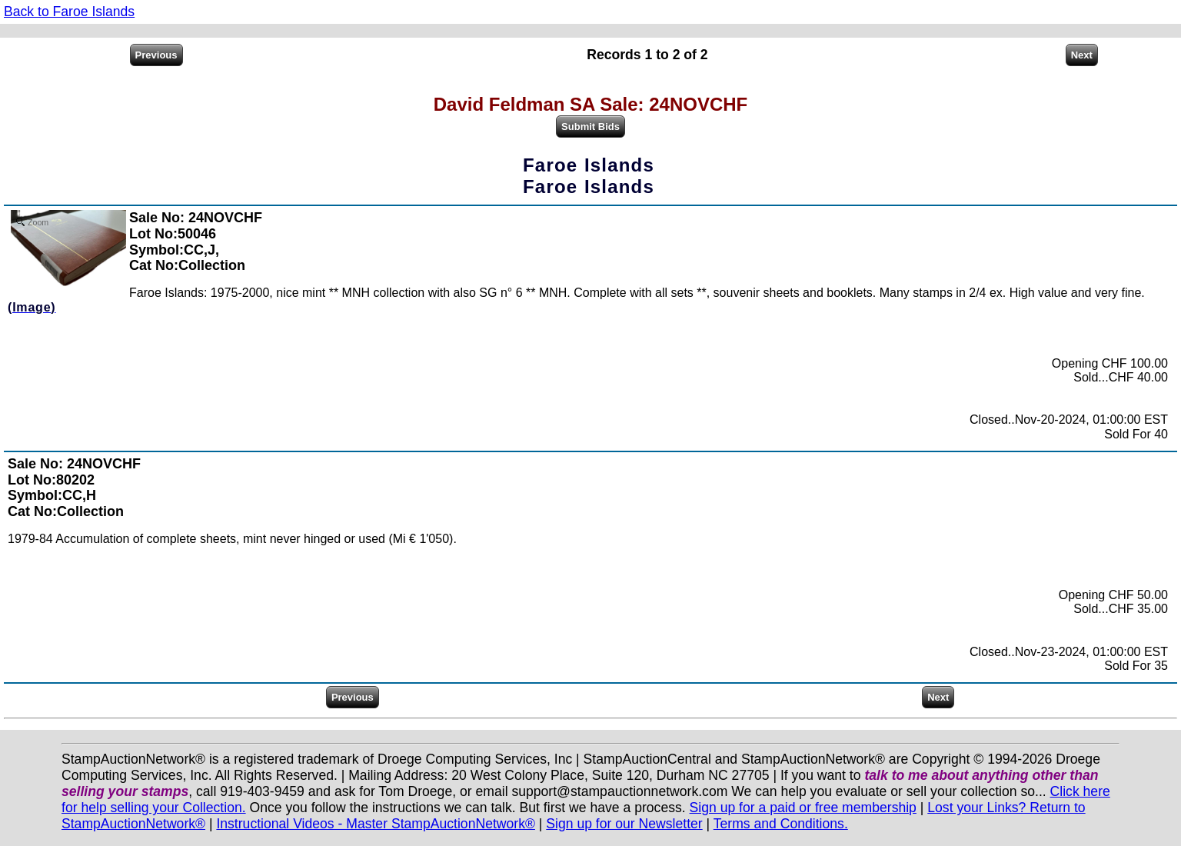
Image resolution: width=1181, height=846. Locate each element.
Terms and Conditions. (781, 823)
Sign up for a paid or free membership (803, 807)
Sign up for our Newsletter (624, 823)
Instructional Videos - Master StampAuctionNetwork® (375, 823)
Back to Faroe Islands (69, 11)
